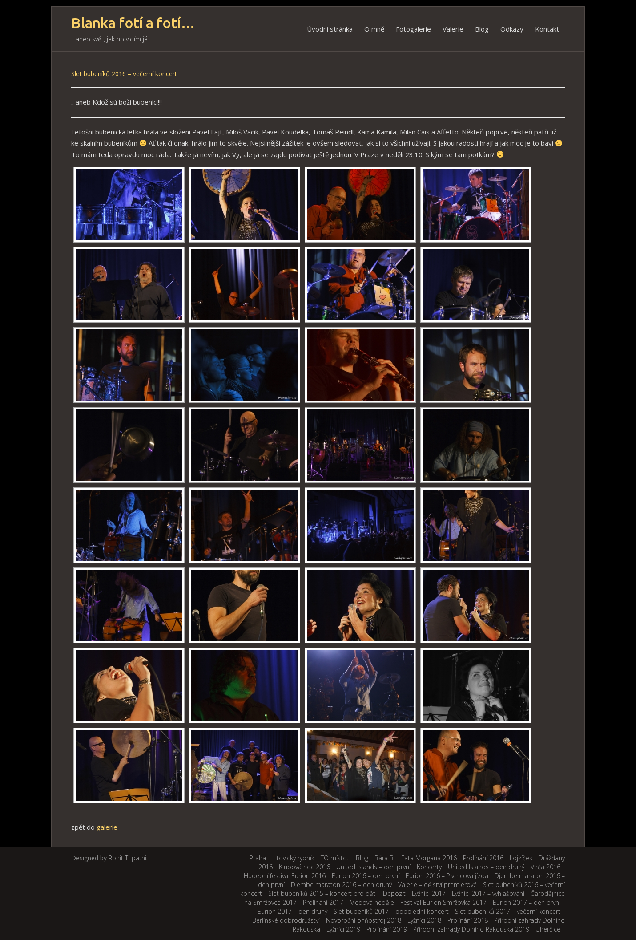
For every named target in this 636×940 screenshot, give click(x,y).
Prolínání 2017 (323, 902)
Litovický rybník (293, 858)
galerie (107, 826)
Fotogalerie (413, 28)
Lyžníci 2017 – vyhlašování (488, 893)
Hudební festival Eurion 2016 (285, 875)
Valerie (453, 28)
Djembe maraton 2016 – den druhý (341, 884)
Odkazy (511, 28)
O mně (374, 28)
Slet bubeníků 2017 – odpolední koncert (391, 911)
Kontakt (547, 28)
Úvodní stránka (330, 28)
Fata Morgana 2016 (429, 858)
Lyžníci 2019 (343, 929)
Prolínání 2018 (467, 920)
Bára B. (384, 858)
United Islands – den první (373, 867)
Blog (482, 28)
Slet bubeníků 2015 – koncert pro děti (322, 893)
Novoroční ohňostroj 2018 (363, 920)
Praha (258, 858)
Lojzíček (521, 858)
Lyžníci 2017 (429, 893)
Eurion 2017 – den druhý (292, 911)
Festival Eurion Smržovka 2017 (443, 902)
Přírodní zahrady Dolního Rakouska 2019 (471, 929)
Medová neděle (372, 902)
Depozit (394, 893)
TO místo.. (335, 858)
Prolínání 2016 (483, 858)
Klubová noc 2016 (304, 867)
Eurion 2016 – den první (365, 875)
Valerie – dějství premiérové (437, 884)
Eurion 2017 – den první (526, 902)
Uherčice (547, 929)
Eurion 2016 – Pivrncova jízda (447, 875)
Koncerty (429, 867)
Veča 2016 (545, 867)
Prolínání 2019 (386, 929)
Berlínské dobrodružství (286, 920)
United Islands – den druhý (486, 867)
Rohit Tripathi (127, 858)
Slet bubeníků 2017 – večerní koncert (507, 911)
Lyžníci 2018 (424, 920)
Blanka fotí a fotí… (133, 23)
